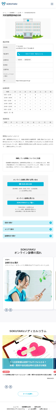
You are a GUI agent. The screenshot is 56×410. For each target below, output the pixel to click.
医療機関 (12, 12)
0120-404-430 (27, 184)
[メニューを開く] (52, 4)
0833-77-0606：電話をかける (34, 54)
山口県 (19, 12)
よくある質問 (32, 409)
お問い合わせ (44, 409)
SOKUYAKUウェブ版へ (25, 203)
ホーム (4, 12)
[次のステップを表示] (10, 309)
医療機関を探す (26, 407)
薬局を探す (37, 407)
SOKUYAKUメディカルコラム (16, 409)
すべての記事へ (28, 394)
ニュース (15, 407)
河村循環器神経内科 (29, 12)
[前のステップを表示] (6, 309)
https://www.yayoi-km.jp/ (23, 80)
